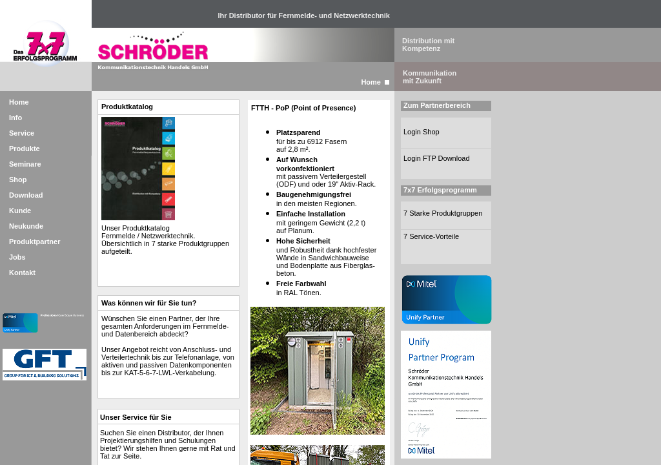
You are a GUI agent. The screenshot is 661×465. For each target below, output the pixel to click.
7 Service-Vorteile (431, 236)
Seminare (25, 164)
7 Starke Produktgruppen (442, 213)
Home (19, 102)
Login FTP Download (436, 158)
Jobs (17, 257)
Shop (18, 179)
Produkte (24, 148)
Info (15, 117)
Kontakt (22, 272)
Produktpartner (34, 241)
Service (21, 133)
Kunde (20, 210)
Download (26, 195)
